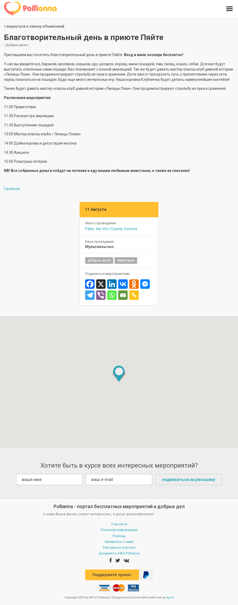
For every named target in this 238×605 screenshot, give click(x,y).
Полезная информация (119, 530)
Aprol (170, 597)
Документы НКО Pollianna (119, 553)
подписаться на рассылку (188, 479)
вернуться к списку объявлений (34, 26)
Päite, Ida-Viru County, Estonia (111, 228)
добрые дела (99, 260)
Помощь (119, 536)
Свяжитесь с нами (119, 542)
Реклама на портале (119, 547)
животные (125, 260)
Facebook (12, 189)
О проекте (119, 524)
